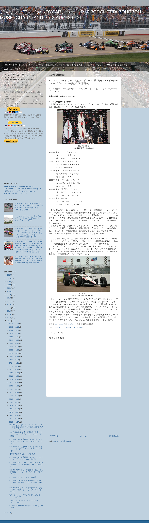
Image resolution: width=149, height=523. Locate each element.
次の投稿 (53, 436)
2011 (9, 321)
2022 (9, 285)
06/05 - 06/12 (14, 386)
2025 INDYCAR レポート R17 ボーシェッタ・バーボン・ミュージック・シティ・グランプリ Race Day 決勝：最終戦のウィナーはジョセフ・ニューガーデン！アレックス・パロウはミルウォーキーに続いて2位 (29, 247)
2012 (9, 318)
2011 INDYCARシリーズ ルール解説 (22, 477)
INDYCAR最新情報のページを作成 (22, 454)
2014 (9, 311)
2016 (9, 304)
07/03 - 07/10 (14, 373)
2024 (9, 278)
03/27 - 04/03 (14, 419)
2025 (9, 275)
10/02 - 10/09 (14, 330)
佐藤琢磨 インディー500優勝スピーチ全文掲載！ (108, 65)
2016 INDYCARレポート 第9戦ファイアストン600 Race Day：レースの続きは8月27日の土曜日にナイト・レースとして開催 (29, 207)
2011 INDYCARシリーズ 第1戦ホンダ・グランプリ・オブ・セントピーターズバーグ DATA (26, 490)
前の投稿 (114, 436)
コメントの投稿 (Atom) (62, 441)
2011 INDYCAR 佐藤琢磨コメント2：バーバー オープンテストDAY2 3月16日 (26, 458)
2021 (9, 288)
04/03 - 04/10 (14, 415)
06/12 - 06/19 (14, 383)
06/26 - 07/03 (14, 376)
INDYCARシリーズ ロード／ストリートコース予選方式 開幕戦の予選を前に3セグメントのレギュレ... (26, 427)
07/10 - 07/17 (14, 370)
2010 (9, 513)
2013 (9, 314)
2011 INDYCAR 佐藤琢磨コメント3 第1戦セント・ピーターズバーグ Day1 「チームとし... (26, 449)
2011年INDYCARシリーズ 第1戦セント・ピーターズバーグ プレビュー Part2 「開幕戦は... (25, 434)
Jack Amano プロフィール (15, 69)
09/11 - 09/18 (14, 340)
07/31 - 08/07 (14, 360)
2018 (9, 298)
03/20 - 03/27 (14, 422)
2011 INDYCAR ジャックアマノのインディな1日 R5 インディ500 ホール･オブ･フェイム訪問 (28, 218)
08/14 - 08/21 (14, 353)
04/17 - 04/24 (14, 409)
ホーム (83, 436)
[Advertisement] (83, 415)
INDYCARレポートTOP (14, 65)
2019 (9, 295)
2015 (9, 308)
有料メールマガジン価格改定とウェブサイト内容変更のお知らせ (56, 65)
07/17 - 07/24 (14, 366)
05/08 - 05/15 (14, 399)
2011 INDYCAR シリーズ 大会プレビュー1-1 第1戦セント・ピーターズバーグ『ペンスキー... (26, 472)
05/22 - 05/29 (14, 392)
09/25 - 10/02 (14, 333)
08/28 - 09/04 (14, 347)
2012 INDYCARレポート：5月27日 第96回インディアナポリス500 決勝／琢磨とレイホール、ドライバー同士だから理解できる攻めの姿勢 (28, 260)
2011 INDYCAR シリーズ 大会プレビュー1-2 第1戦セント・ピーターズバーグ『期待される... (26, 464)
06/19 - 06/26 (14, 379)
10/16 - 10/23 (14, 324)
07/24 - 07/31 (14, 363)
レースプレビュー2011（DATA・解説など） (72, 327)
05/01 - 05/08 (14, 402)
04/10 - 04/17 (14, 412)
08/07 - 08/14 (14, 356)
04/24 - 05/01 (14, 406)
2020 (9, 291)
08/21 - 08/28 (14, 350)
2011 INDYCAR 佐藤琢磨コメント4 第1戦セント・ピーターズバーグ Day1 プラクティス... (26, 441)
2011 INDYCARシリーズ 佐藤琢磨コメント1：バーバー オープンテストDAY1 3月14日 (25, 482)
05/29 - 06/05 (14, 389)
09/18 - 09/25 (14, 337)
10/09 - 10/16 (14, 327)
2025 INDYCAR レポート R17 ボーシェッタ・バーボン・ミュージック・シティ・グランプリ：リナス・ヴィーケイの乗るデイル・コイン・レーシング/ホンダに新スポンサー (29, 233)
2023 (9, 282)
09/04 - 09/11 (14, 343)
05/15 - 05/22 (14, 396)
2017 (9, 301)
